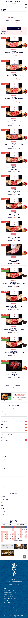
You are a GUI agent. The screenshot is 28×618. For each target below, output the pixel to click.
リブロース (4, 450)
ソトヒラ (3, 484)
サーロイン (4, 453)
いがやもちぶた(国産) (6, 434)
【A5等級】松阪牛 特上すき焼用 (14, 260)
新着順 (12, 20)
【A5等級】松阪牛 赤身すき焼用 (14, 214)
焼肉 (2, 505)
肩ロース (3, 446)
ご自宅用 (3, 415)
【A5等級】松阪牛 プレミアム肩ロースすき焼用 (14, 145)
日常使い (3, 437)
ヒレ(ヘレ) (3, 456)
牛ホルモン (14, 430)
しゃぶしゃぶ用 (4, 499)
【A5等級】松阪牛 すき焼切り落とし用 (14, 374)
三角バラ (3, 468)
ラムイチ (3, 475)
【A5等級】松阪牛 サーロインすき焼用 (14, 75)
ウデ (2, 471)
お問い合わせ (7, 600)
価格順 (7, 20)
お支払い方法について (9, 590)
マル (2, 487)
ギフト (3, 411)
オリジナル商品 (14, 440)
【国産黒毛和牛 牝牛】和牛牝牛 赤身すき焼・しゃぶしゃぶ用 (14, 352)
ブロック (3, 511)
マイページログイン (8, 594)
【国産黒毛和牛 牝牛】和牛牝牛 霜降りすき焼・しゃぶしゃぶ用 (14, 329)
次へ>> (15, 22)
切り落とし (3, 508)
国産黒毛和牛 (14, 427)
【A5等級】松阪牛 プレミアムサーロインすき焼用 (14, 52)
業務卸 (14, 444)
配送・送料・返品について (10, 592)
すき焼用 (3, 496)
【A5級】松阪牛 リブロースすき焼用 (14, 122)
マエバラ (3, 459)
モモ (2, 478)
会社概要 (6, 605)
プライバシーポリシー (9, 596)
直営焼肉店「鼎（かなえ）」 (10, 607)
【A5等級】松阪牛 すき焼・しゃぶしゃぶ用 (14, 306)
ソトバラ (3, 465)
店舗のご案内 (7, 602)
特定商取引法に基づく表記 (10, 598)
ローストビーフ (4, 514)
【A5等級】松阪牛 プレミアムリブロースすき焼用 (14, 99)
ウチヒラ (3, 481)
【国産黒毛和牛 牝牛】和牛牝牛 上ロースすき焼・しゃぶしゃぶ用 (14, 283)
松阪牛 (14, 424)
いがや (14, 418)
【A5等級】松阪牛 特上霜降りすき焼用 (14, 168)
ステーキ (3, 502)
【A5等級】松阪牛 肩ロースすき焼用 (14, 237)
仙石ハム (14, 408)
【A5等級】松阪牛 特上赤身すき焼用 (14, 191)
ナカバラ (3, 462)
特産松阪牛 (14, 421)
